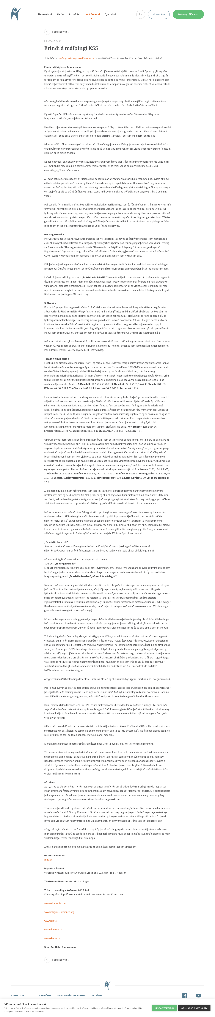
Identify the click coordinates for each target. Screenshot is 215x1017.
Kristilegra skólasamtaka (80, 58)
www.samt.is (51, 921)
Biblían (48, 860)
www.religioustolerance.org (59, 912)
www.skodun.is (52, 938)
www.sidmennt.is (53, 929)
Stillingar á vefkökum (194, 1008)
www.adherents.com (55, 903)
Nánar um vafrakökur (35, 1011)
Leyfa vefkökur (164, 1008)
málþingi (62, 58)
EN (140, 14)
